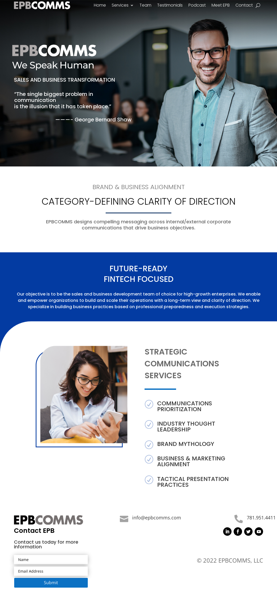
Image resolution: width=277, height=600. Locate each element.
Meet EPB (221, 5)
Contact (244, 5)
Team (145, 5)
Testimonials (170, 5)
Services (120, 5)
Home (100, 5)
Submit (51, 583)
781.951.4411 (261, 517)
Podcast (197, 5)
